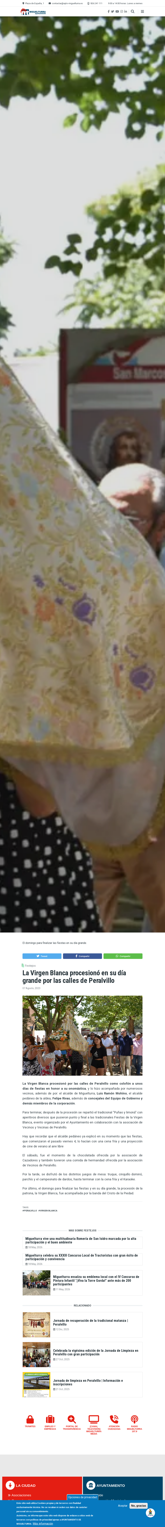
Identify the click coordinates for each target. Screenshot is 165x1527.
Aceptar (122, 1505)
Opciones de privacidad (82, 1497)
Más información (43, 1523)
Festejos (30, 965)
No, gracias (138, 1505)
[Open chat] (150, 1512)
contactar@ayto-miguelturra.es (67, 3)
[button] (42, 956)
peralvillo (30, 1210)
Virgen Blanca (48, 1210)
